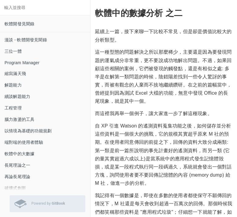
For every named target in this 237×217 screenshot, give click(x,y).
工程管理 (13, 107)
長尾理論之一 (17, 165)
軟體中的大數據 (19, 153)
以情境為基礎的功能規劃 (28, 130)
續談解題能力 (17, 96)
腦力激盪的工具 (19, 119)
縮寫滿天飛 (15, 73)
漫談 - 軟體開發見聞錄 (26, 39)
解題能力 (13, 85)
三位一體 (13, 51)
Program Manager (22, 62)
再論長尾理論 (17, 176)
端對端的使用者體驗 (24, 142)
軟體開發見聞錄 (19, 23)
